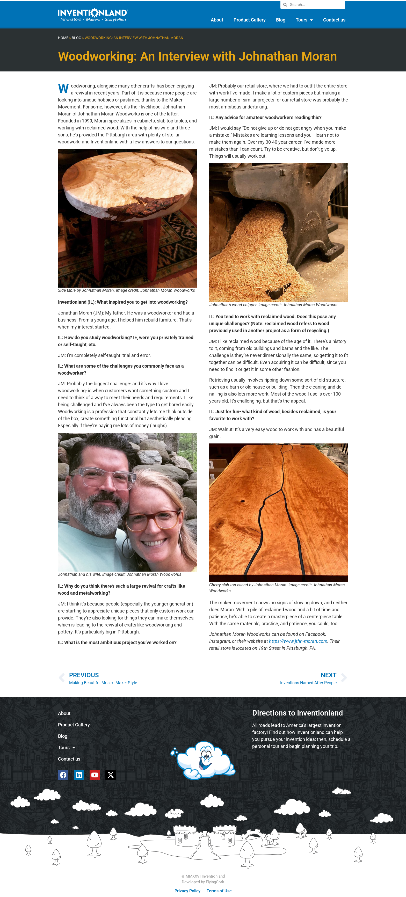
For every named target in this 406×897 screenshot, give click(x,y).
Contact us (334, 20)
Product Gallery (250, 20)
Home (63, 38)
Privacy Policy (187, 890)
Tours (304, 20)
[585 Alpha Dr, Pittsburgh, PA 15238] (301, 767)
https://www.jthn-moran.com (298, 641)
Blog (280, 20)
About (217, 20)
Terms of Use (219, 890)
